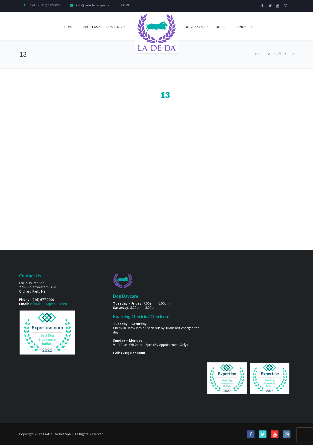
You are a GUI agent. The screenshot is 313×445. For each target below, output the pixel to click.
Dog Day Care (195, 27)
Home (68, 27)
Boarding (114, 27)
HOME (125, 5)
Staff (277, 53)
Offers (221, 27)
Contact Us (244, 27)
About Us (90, 27)
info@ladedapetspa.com (93, 5)
